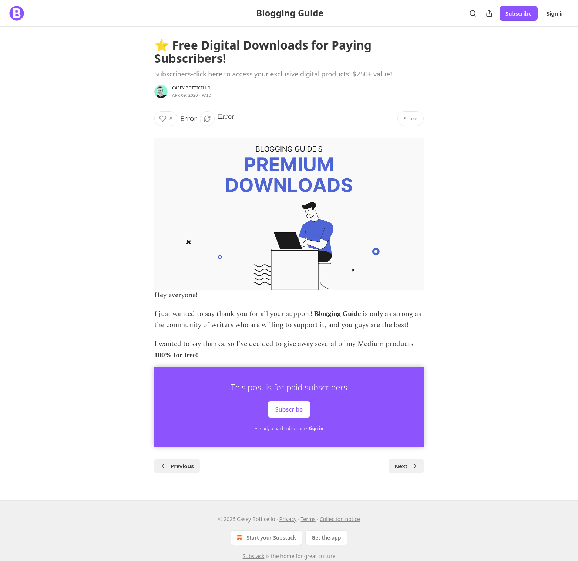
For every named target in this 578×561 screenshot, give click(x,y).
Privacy (288, 519)
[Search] (473, 13)
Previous (177, 466)
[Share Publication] (489, 13)
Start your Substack (265, 538)
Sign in (556, 13)
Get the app (326, 537)
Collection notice (340, 519)
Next (406, 466)
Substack (254, 556)
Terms (307, 519)
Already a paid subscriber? (289, 428)
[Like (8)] (165, 118)
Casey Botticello (191, 88)
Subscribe (518, 13)
